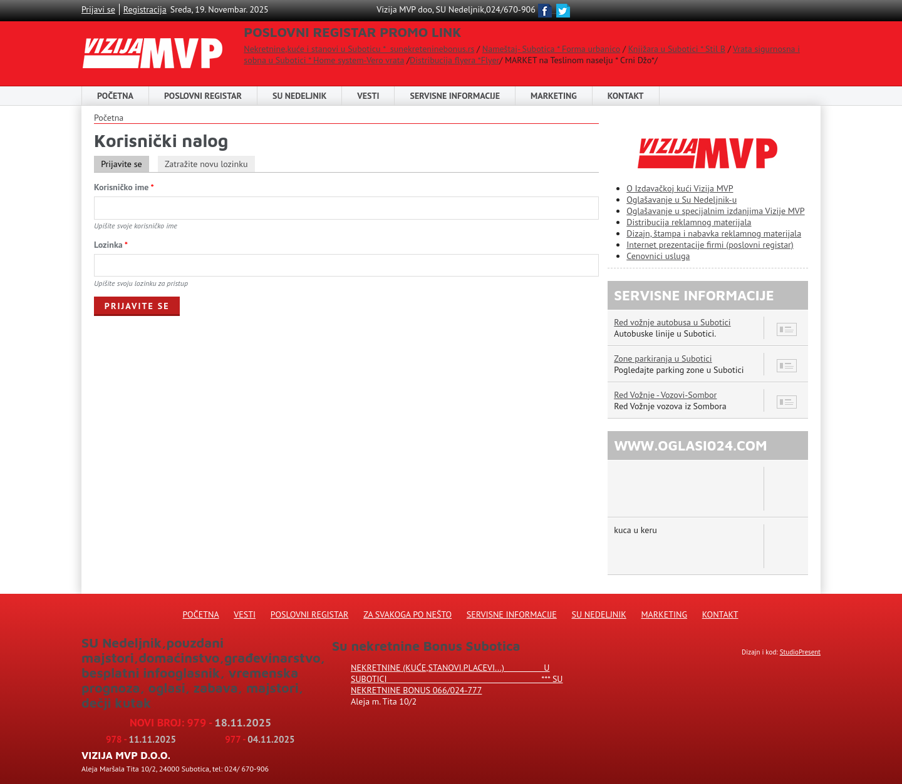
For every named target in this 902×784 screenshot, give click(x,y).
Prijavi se (98, 9)
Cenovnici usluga (658, 256)
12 (787, 402)
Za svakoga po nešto (407, 614)
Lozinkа (111, 244)
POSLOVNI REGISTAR (203, 95)
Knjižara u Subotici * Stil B (676, 48)
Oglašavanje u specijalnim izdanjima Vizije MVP (715, 210)
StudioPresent (800, 652)
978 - (141, 739)
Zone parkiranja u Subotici (663, 358)
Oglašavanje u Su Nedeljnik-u (681, 199)
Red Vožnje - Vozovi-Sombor (665, 394)
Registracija (145, 9)
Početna (115, 95)
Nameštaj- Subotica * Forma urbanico (551, 48)
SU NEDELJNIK (299, 95)
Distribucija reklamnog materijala (688, 222)
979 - (229, 722)
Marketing (554, 95)
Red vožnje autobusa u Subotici (672, 322)
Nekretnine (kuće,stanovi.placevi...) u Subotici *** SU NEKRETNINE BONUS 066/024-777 (456, 679)
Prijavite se (125, 164)
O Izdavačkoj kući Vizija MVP (679, 188)
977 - (259, 739)
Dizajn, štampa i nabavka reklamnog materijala (713, 233)
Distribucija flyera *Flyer (454, 60)
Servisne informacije (455, 95)
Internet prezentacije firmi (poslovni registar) (710, 244)
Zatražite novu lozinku (206, 164)
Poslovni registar (310, 614)
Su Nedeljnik (599, 614)
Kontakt (626, 95)
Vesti (368, 95)
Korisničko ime (124, 187)
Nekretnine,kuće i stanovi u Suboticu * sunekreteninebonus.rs (359, 48)
